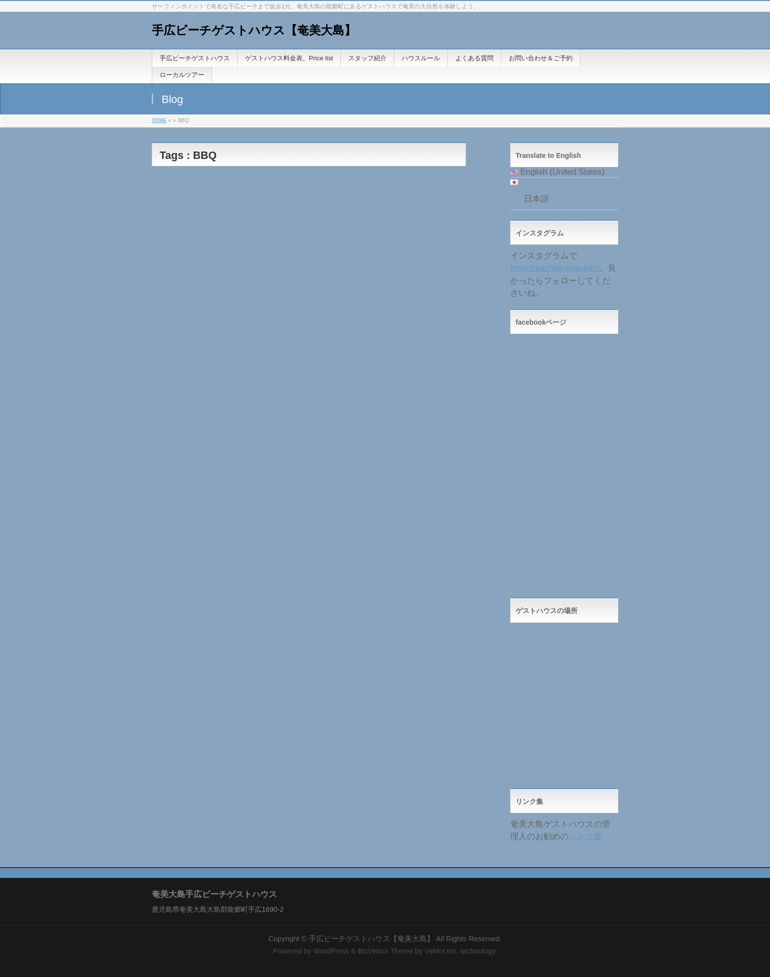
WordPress (331, 951)
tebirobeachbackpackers (555, 268)
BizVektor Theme (385, 951)
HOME (159, 120)
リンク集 (585, 836)
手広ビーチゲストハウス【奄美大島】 (254, 30)
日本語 (536, 199)
